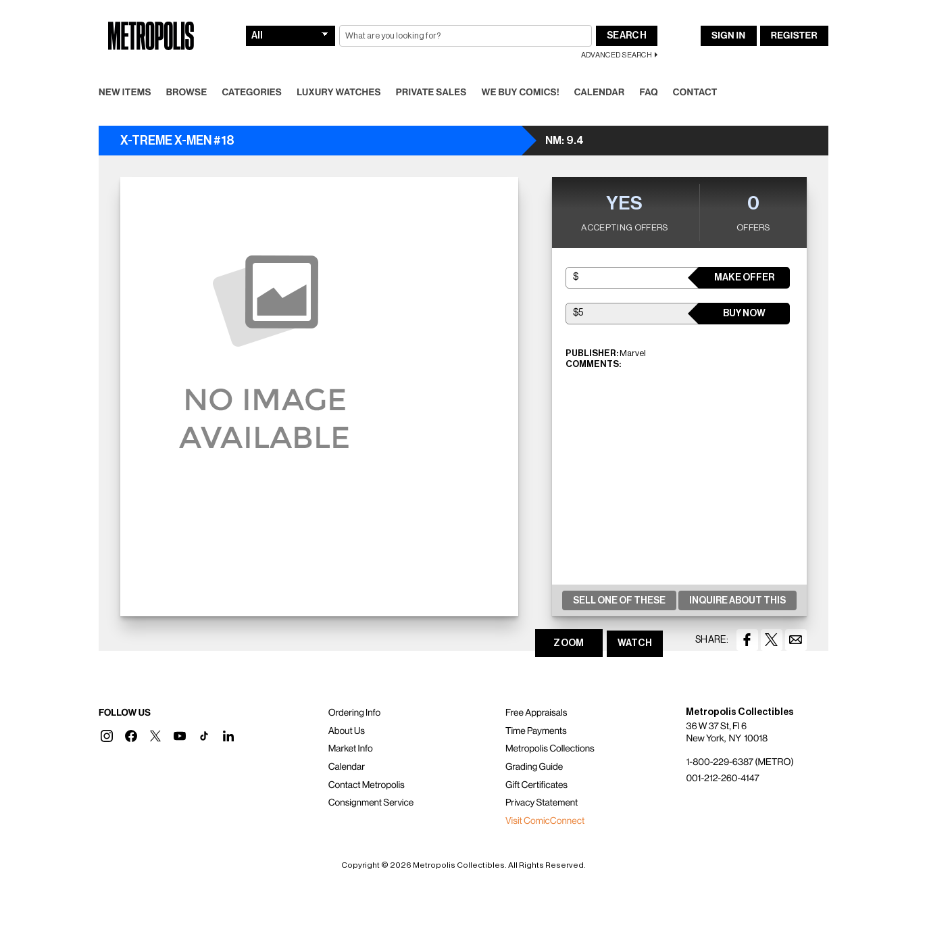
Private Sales (431, 92)
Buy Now (744, 313)
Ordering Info (354, 713)
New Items (125, 92)
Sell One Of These (619, 601)
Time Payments (536, 731)
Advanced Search (616, 55)
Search (627, 36)
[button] (107, 736)
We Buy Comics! (520, 92)
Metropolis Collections (550, 749)
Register (794, 36)
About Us (346, 731)
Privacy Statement (541, 803)
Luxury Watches (339, 92)
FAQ (648, 92)
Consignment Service (371, 803)
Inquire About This (737, 601)
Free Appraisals (536, 713)
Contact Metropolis (366, 785)
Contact (695, 92)
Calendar (599, 92)
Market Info (350, 749)
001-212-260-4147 (722, 778)
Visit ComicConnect (544, 821)
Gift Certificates (536, 785)
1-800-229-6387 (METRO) (739, 762)
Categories (252, 92)
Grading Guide (534, 767)
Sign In (728, 36)
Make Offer (744, 277)
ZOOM (568, 643)
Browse (186, 92)
